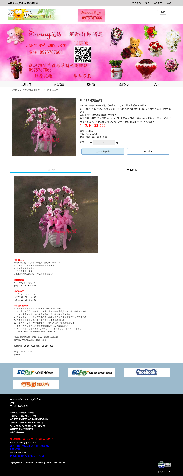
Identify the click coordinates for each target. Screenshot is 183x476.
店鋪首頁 (26, 84)
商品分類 (59, 84)
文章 (156, 84)
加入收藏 (148, 151)
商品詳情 (50, 169)
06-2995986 (47, 346)
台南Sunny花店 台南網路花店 (23, 3)
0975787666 (20, 452)
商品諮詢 (132, 169)
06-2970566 (29, 346)
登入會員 (136, 3)
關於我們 (91, 84)
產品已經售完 (103, 151)
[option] (91, 52)
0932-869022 (26, 352)
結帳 (169, 3)
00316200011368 (28, 286)
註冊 (147, 3)
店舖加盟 (158, 3)
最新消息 (124, 84)
